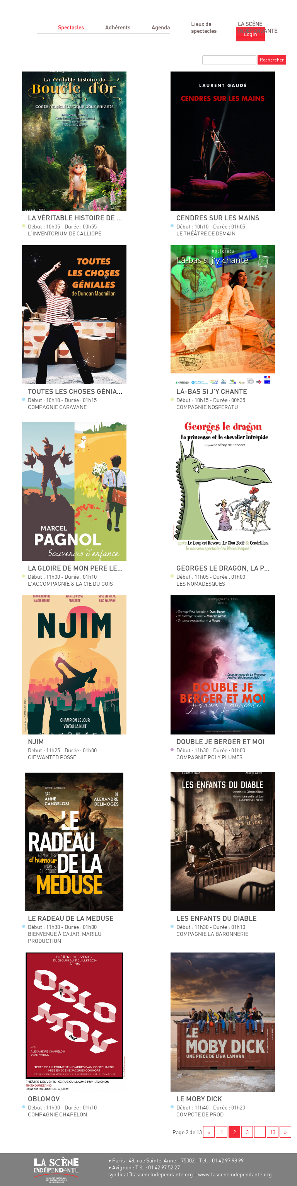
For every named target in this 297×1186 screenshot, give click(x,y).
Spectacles (71, 27)
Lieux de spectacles (204, 27)
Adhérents (117, 27)
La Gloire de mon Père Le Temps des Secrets (107, 568)
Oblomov (44, 1099)
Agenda (161, 27)
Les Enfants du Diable (216, 918)
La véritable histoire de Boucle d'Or (94, 218)
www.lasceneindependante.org (235, 1174)
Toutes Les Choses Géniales (78, 391)
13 (272, 1132)
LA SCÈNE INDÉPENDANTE (257, 27)
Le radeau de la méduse (71, 918)
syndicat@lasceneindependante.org (150, 1174)
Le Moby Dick (199, 1099)
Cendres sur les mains (217, 218)
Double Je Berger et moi (220, 742)
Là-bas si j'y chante (211, 391)
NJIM (36, 742)
